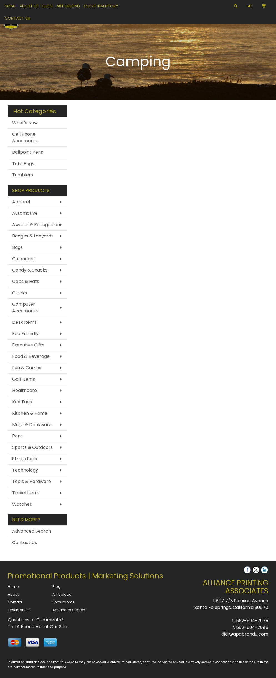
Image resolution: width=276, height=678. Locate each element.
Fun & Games (26, 368)
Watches (22, 504)
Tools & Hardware (31, 481)
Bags (17, 247)
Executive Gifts (28, 345)
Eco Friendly (25, 333)
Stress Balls (24, 459)
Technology (25, 470)
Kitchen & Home (29, 413)
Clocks (19, 293)
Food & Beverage (31, 356)
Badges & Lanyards (33, 236)
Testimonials (19, 610)
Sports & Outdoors (32, 447)
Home (10, 6)
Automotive (25, 213)
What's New (25, 123)
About (13, 594)
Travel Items (26, 493)
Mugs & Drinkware (32, 424)
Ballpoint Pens (27, 152)
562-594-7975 (252, 621)
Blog (47, 6)
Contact (15, 602)
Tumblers (22, 175)
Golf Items (23, 379)
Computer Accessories (25, 307)
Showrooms (63, 602)
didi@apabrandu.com (244, 634)
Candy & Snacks (29, 270)
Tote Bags (23, 163)
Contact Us (17, 18)
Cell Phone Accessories (25, 137)
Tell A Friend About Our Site (37, 626)
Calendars (23, 258)
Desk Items (24, 322)
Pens (17, 436)
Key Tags (22, 402)
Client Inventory (101, 6)
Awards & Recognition (36, 224)
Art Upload (68, 6)
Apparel (21, 202)
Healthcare (24, 390)
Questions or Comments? (36, 620)
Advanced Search (31, 531)
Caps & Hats (25, 281)
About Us (29, 6)
